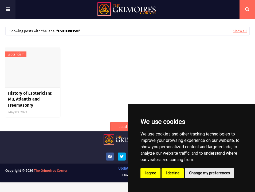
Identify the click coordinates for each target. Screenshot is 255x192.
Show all (240, 31)
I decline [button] (172, 173)
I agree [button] (150, 173)
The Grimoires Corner (51, 171)
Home (126, 175)
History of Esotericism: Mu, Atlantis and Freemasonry (30, 99)
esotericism (15, 54)
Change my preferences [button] (209, 173)
